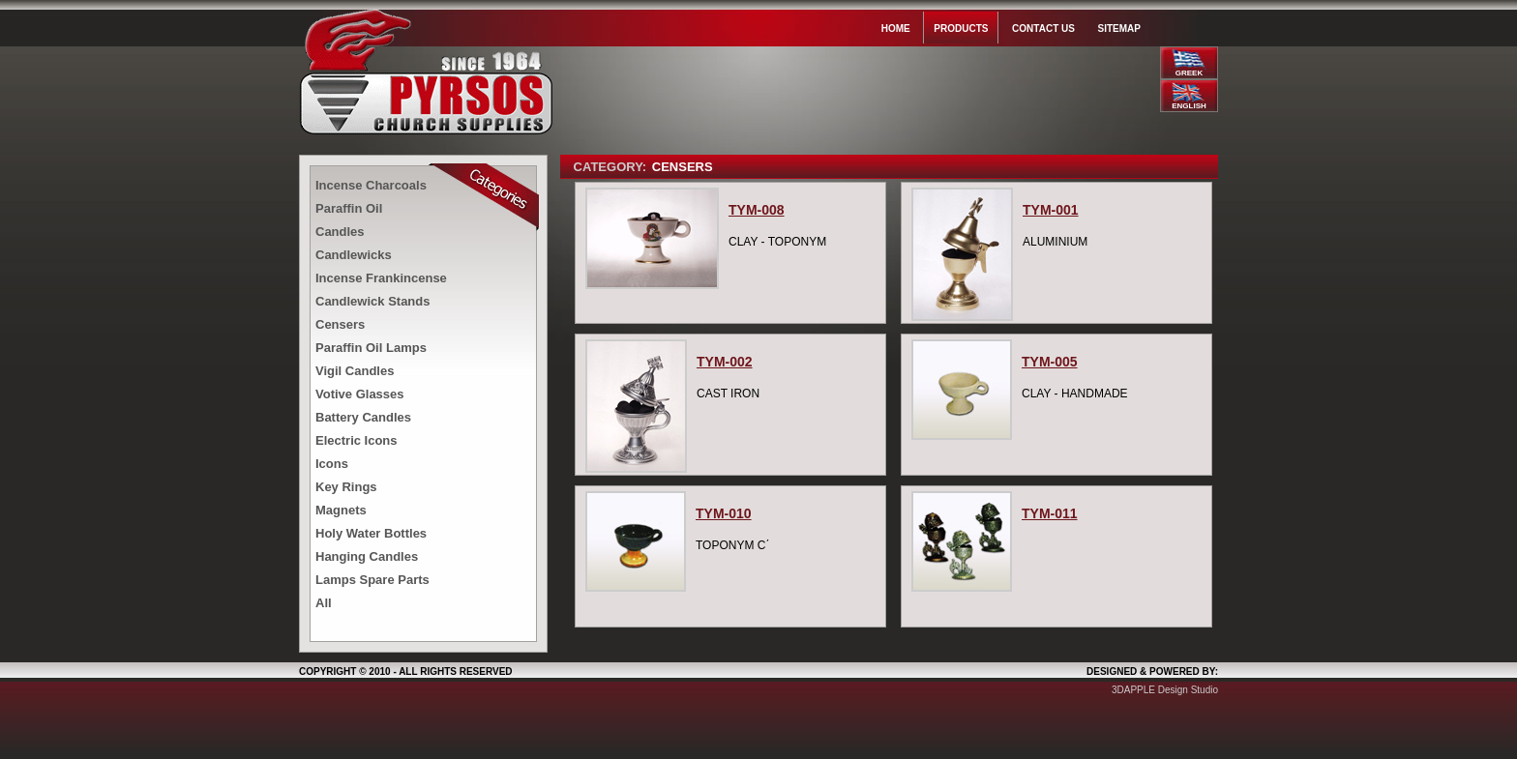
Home (895, 28)
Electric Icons (356, 440)
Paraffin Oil (348, 208)
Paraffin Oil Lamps (371, 347)
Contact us (1043, 28)
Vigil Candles (354, 371)
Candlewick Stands (372, 301)
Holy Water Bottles (371, 533)
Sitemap (1119, 28)
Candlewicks (353, 255)
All (323, 603)
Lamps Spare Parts (372, 579)
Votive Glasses (359, 394)
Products (961, 28)
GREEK (1189, 73)
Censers (340, 324)
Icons (331, 463)
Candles (340, 231)
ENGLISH (1189, 106)
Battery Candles (363, 417)
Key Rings (346, 487)
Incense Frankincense (381, 278)
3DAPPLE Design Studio (1165, 690)
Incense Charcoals (371, 185)
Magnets (341, 510)
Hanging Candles (366, 556)
